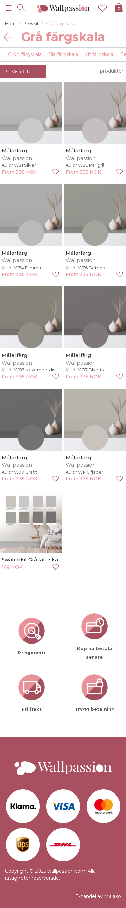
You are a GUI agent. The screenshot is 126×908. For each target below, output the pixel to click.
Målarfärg (15, 150)
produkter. (112, 71)
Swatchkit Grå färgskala (32, 559)
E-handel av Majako (98, 896)
